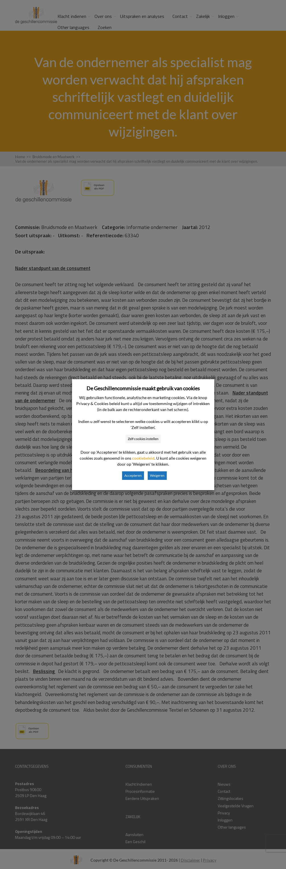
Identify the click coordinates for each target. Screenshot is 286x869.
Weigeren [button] (157, 475)
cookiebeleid (143, 458)
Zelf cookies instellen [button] (143, 439)
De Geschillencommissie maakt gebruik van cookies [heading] (143, 388)
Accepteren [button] (133, 475)
